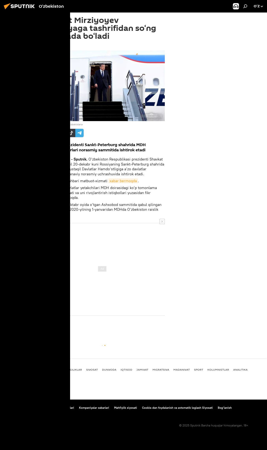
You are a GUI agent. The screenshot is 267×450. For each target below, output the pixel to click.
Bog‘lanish (11, 408)
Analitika (240, 369)
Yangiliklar (73, 369)
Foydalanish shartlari (60, 408)
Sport (198, 369)
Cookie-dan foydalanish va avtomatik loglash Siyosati (177, 408)
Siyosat (46, 326)
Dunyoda (109, 369)
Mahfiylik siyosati (125, 408)
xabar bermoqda (123, 180)
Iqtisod (126, 369)
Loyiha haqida (32, 408)
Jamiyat (142, 369)
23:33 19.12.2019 (50, 45)
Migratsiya (160, 369)
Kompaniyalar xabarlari (94, 408)
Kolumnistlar (218, 369)
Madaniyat (181, 369)
